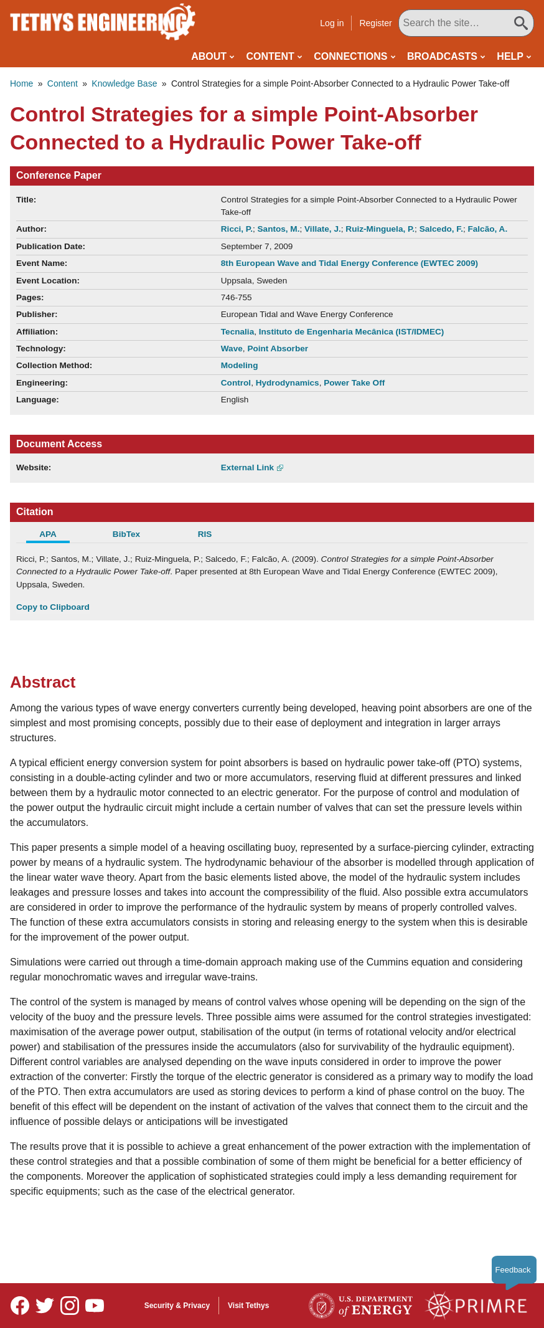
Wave (232, 348)
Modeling (239, 365)
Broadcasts (442, 56)
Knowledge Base (124, 83)
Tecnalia (237, 331)
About (209, 56)
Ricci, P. (237, 229)
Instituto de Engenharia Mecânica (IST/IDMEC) (351, 331)
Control (236, 382)
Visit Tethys (248, 1305)
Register (403, 23)
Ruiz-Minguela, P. (380, 229)
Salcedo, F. (441, 229)
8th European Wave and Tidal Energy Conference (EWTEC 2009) (349, 263)
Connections (350, 56)
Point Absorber (277, 348)
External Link (247, 467)
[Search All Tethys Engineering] (479, 23)
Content (270, 56)
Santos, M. (279, 229)
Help (510, 56)
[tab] (55, 535)
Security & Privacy (177, 1305)
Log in (359, 23)
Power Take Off (354, 382)
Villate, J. (322, 229)
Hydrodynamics (287, 382)
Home (21, 83)
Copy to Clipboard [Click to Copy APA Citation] (53, 607)
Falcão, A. (487, 229)
